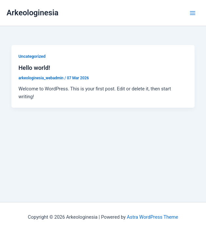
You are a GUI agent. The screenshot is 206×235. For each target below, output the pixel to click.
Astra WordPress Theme (152, 217)
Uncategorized (31, 56)
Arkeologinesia (32, 12)
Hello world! (34, 67)
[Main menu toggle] (192, 13)
